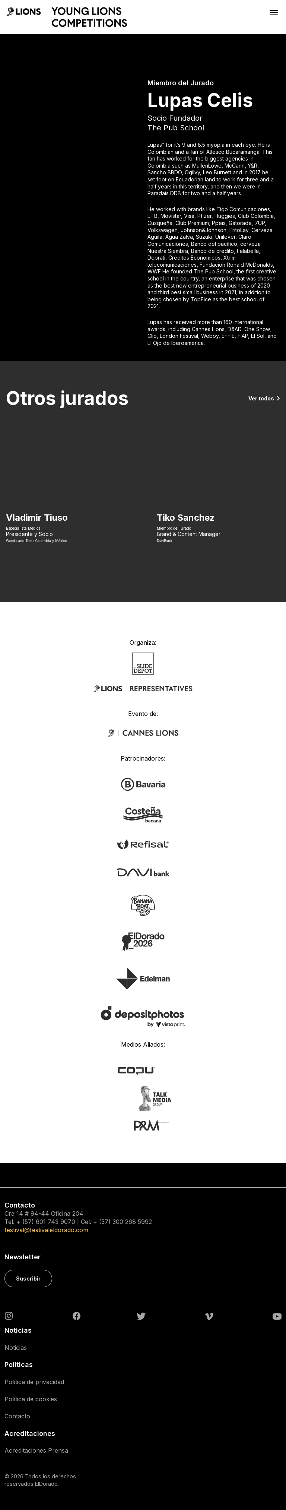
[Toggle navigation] (274, 12)
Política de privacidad (34, 1382)
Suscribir (28, 1278)
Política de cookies (30, 1399)
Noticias (15, 1347)
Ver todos (261, 398)
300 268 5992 (132, 1221)
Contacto (17, 1416)
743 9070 (61, 1221)
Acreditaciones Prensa (36, 1450)
